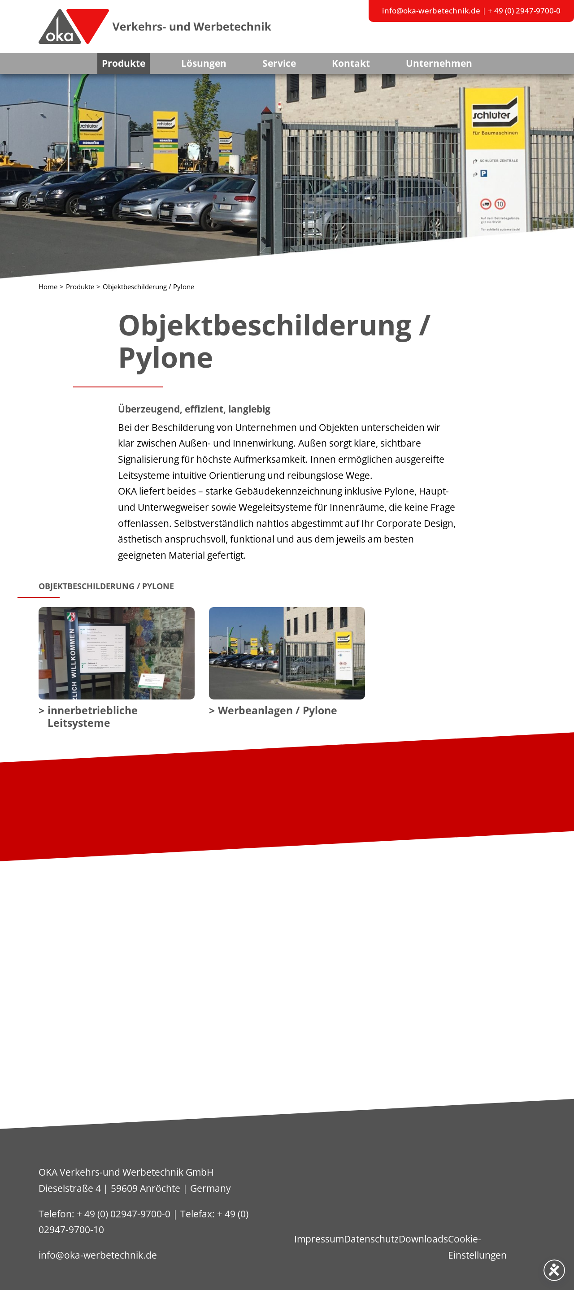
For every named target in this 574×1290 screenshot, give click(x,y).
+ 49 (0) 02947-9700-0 (123, 1213)
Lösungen (203, 63)
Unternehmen (439, 63)
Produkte (123, 63)
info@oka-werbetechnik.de (431, 10)
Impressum (319, 1239)
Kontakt (351, 63)
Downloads (423, 1239)
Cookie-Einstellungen (477, 1247)
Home (48, 287)
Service (279, 63)
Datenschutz (371, 1239)
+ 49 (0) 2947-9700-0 (524, 10)
